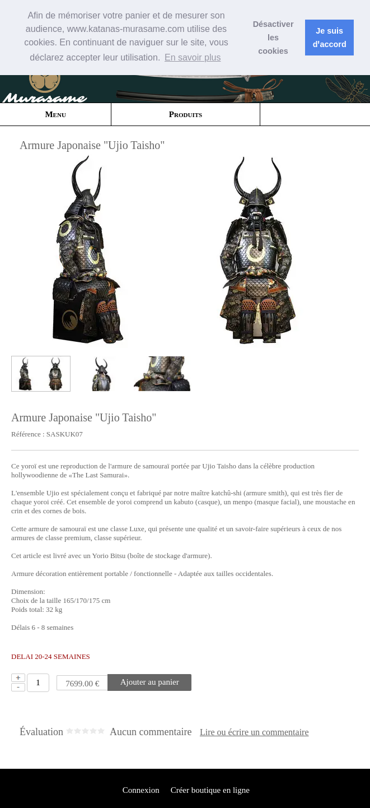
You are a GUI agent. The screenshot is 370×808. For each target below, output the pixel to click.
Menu (55, 114)
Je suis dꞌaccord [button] (329, 37)
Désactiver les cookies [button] (273, 37)
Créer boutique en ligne (210, 790)
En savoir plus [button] (193, 57)
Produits (185, 114)
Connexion (140, 790)
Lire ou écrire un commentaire (254, 732)
